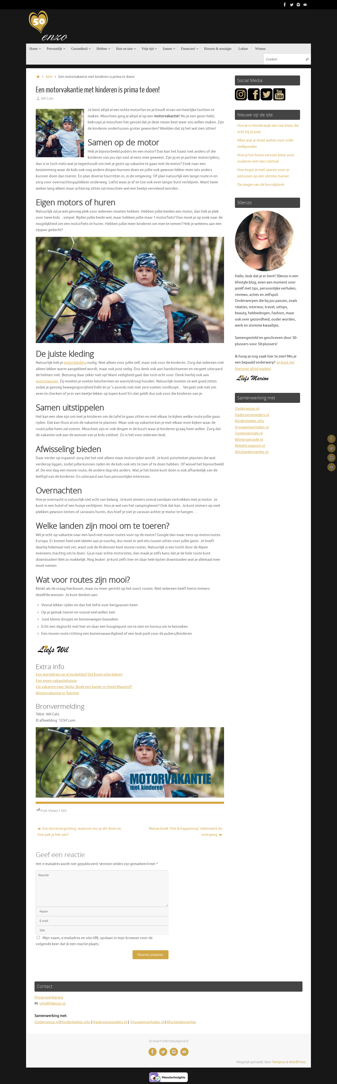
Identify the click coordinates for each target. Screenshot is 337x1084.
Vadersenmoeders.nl (252, 415)
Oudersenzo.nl (247, 408)
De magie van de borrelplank (260, 184)
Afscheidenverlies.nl (251, 452)
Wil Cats (47, 99)
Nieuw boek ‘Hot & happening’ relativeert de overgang (185, 831)
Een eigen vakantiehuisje (56, 681)
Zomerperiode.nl (249, 433)
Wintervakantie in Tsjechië (57, 693)
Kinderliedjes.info (249, 421)
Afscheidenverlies (181, 1022)
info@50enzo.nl (52, 1003)
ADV (49, 77)
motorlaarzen (47, 381)
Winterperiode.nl (249, 439)
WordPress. (297, 1062)
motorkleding (75, 362)
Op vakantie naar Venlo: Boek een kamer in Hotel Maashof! (84, 687)
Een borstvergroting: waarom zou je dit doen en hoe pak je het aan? (79, 831)
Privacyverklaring (49, 997)
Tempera (278, 1062)
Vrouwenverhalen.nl (252, 427)
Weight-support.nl (250, 445)
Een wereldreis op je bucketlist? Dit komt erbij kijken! (79, 674)
